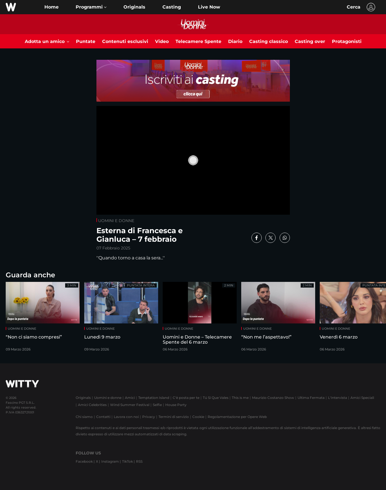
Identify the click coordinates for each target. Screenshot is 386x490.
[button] (91, 7)
